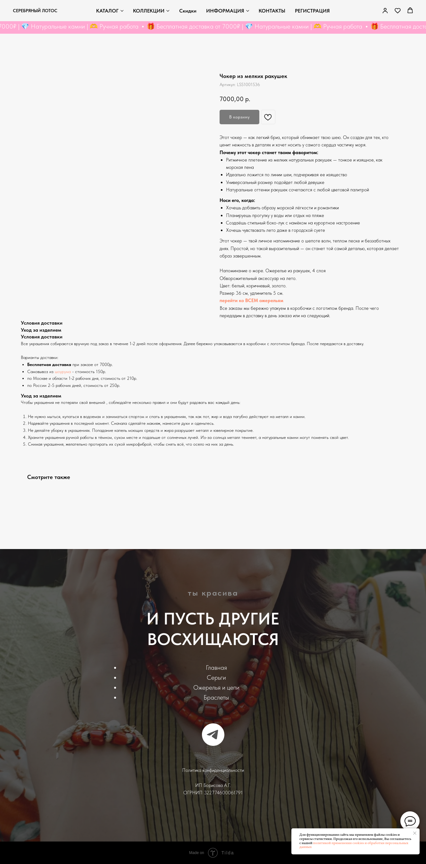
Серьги (216, 677)
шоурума (63, 371)
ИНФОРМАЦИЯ (225, 11)
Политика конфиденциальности (213, 770)
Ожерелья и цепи (216, 687)
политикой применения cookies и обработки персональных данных (353, 845)
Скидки (187, 11)
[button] (398, 10)
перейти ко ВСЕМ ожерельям (251, 300)
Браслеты (216, 697)
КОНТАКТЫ (272, 11)
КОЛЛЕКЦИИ (148, 11)
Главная (216, 667)
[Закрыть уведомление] (415, 833)
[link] (385, 10)
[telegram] (213, 734)
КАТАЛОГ (107, 11)
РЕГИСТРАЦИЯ (312, 11)
